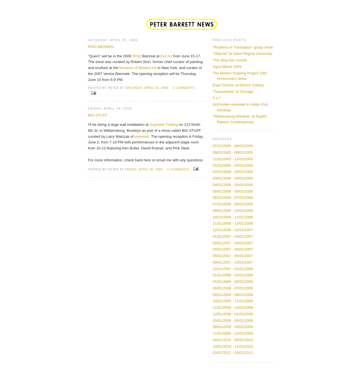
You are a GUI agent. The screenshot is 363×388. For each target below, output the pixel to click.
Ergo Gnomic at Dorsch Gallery (238, 85)
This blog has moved (230, 60)
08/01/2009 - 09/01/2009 (233, 327)
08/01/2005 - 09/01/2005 (233, 152)
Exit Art (166, 56)
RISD (136, 56)
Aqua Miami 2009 (227, 66)
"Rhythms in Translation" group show (243, 47)
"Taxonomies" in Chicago (233, 91)
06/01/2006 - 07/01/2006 (233, 197)
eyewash (141, 136)
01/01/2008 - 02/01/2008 (233, 275)
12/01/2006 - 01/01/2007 (233, 230)
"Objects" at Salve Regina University (242, 53)
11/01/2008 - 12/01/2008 (233, 307)
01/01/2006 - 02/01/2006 (233, 165)
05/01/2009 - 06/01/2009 (233, 320)
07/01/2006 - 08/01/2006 (233, 204)
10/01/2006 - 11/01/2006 (233, 217)
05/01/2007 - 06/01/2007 (233, 256)
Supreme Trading (164, 124)
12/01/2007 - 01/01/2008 (233, 269)
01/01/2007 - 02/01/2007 (233, 236)
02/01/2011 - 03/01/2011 (233, 353)
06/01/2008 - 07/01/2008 (233, 288)
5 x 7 (217, 98)
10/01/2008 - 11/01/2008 (233, 301)
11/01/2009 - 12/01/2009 (233, 333)
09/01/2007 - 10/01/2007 (233, 262)
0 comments (184, 87)
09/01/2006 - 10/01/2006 (233, 210)
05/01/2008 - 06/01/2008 (233, 281)
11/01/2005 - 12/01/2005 (233, 159)
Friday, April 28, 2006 (144, 169)
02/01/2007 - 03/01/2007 (233, 243)
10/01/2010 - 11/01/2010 (233, 346)
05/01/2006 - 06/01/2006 (233, 191)
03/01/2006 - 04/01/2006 (233, 178)
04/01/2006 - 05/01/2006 (233, 185)
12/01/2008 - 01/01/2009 (233, 314)
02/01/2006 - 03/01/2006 (233, 172)
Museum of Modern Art (138, 68)
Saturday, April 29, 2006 (146, 87)
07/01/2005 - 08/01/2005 (233, 146)
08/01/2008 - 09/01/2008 (233, 295)
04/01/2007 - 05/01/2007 (233, 249)
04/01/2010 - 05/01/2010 (233, 340)
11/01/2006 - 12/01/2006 (233, 223)
